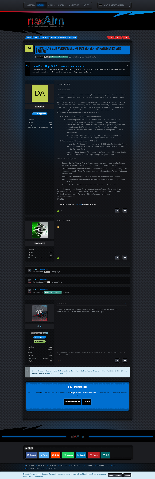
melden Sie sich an (39, 373)
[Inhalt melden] (117, 210)
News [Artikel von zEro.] (29, 353)
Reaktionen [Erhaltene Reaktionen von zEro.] (31, 347)
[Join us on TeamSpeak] (118, 37)
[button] (100, 5)
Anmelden (87, 401)
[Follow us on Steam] (110, 37)
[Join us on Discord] (125, 37)
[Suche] (128, 5)
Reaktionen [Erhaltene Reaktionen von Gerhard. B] (31, 249)
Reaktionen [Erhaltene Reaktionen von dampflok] (31, 119)
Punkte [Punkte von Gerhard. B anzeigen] (30, 252)
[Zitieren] (125, 210)
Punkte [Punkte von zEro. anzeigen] (30, 350)
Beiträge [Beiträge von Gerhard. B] (30, 255)
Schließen (127, 475)
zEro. (35, 269)
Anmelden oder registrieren (114, 5)
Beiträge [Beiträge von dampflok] (30, 125)
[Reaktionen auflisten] (59, 210)
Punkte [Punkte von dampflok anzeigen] (30, 122)
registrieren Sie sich (115, 371)
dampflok (75, 57)
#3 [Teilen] (126, 303)
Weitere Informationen (115, 475)
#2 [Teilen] (126, 221)
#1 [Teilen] (126, 84)
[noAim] (77, 22)
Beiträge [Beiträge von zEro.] (30, 355)
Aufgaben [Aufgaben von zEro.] (31, 361)
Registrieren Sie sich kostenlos (83, 393)
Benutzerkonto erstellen (72, 401)
